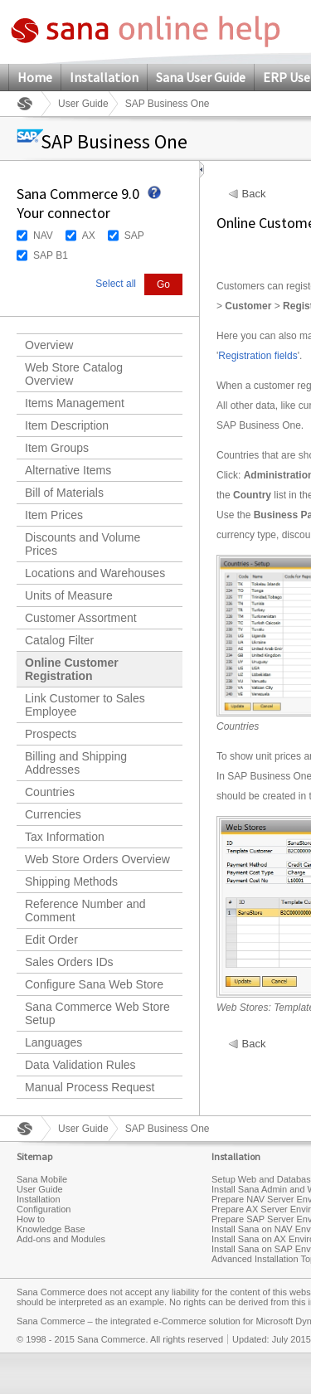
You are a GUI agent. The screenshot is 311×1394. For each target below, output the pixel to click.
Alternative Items (68, 470)
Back (254, 194)
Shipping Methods (71, 881)
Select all (115, 283)
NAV (43, 235)
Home (34, 77)
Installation (104, 77)
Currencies (53, 814)
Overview (49, 345)
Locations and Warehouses (95, 573)
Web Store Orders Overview (97, 859)
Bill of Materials (64, 492)
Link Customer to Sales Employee (85, 705)
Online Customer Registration (72, 669)
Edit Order (51, 939)
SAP (134, 235)
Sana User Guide (200, 77)
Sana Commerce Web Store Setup (97, 1013)
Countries (50, 792)
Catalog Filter (59, 640)
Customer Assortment (81, 617)
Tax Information (64, 836)
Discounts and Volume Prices (82, 544)
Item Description (67, 425)
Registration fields (257, 356)
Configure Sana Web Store (94, 984)
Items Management (74, 403)
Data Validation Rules (80, 1064)
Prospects (50, 734)
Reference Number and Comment (85, 910)
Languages (53, 1042)
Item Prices (54, 515)
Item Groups (57, 447)
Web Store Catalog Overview (74, 374)
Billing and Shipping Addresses (76, 763)
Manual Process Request (89, 1087)
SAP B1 (50, 255)
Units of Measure (69, 595)
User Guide (83, 103)
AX (88, 235)
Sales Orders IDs (69, 962)
